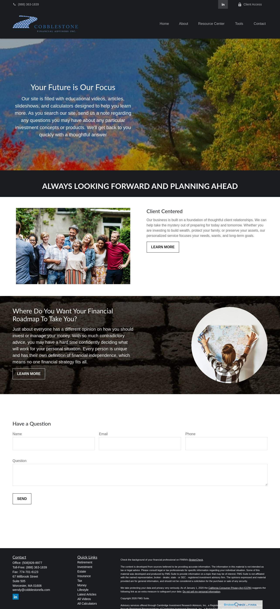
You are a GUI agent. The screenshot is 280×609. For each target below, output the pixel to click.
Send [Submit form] (22, 499)
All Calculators (87, 603)
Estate (81, 571)
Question (20, 461)
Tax (79, 580)
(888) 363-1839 (26, 4)
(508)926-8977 (32, 563)
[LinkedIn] (223, 4)
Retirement (84, 562)
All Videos (84, 599)
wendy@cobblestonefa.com (31, 590)
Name (17, 434)
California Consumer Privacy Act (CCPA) (229, 588)
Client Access (250, 4)
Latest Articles (86, 594)
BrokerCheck (196, 559)
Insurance (84, 576)
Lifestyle (82, 590)
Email (103, 434)
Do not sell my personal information (201, 591)
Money (82, 585)
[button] (164, 23)
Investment (84, 567)
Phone (190, 434)
